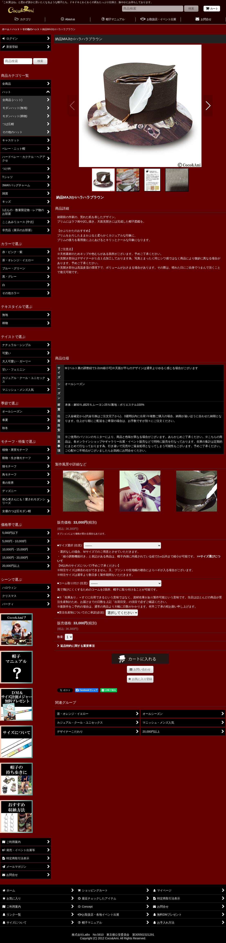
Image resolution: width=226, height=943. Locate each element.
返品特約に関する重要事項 (76, 645)
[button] (72, 105)
